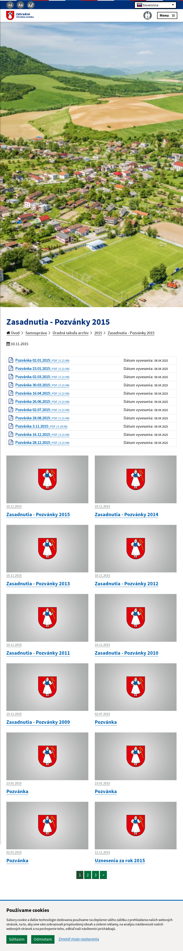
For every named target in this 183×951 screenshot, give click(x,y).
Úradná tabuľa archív (71, 332)
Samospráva (36, 332)
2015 (98, 332)
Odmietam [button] (43, 939)
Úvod (13, 332)
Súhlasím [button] (17, 939)
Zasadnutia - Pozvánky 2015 (131, 332)
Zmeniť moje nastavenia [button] (79, 939)
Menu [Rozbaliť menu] (166, 15)
